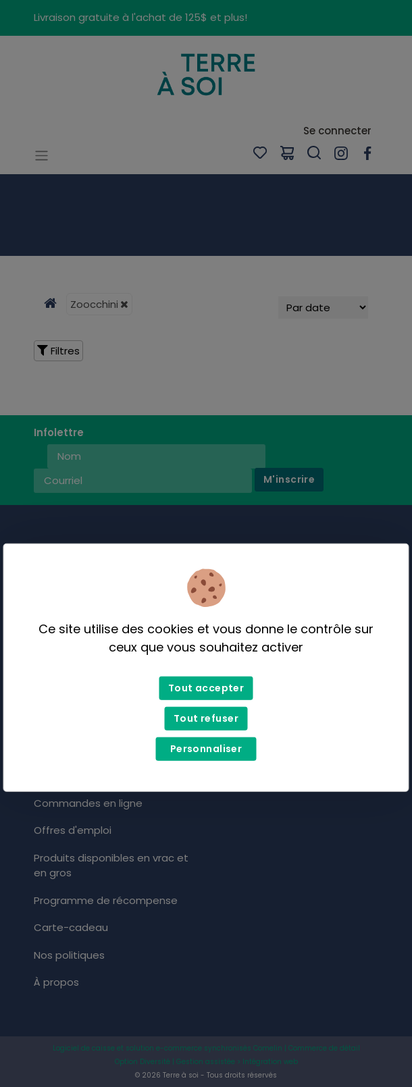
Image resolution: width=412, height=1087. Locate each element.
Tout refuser (206, 718)
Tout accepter (206, 688)
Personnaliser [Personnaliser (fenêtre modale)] (206, 748)
